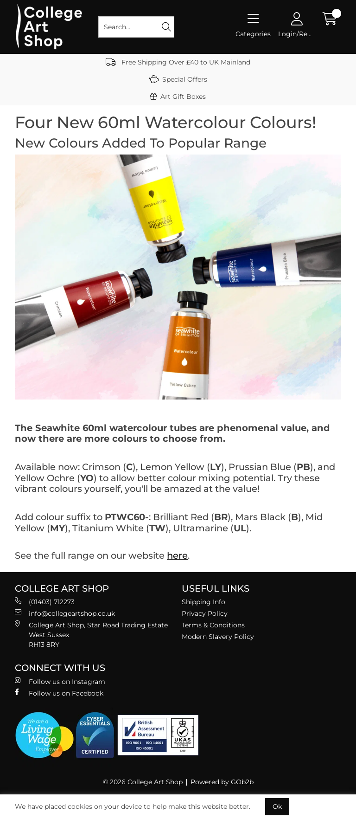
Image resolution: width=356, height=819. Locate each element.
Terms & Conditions (213, 625)
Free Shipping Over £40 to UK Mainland (178, 62)
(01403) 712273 (45, 601)
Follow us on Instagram (60, 681)
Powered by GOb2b (222, 782)
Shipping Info (203, 602)
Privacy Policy (205, 613)
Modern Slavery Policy (218, 636)
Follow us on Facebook (59, 693)
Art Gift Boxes (178, 96)
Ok (277, 806)
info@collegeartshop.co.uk (65, 613)
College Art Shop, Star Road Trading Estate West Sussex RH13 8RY (91, 634)
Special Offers (178, 79)
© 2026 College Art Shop (143, 782)
